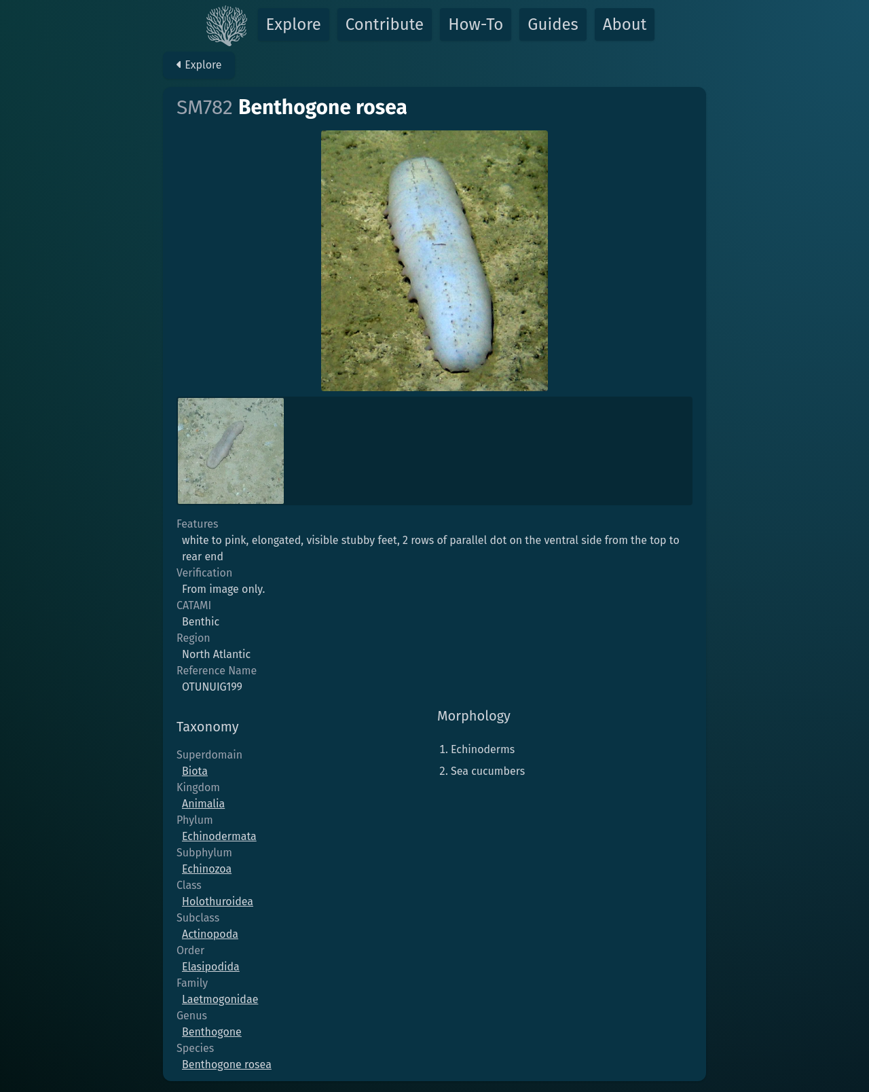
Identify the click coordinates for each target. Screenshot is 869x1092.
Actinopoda (210, 934)
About (625, 24)
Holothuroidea (217, 901)
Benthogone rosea (227, 1064)
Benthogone (212, 1031)
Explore (293, 24)
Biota (195, 771)
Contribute (385, 24)
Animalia (203, 803)
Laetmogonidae (220, 999)
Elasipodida (211, 966)
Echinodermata (219, 836)
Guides (553, 24)
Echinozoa (207, 868)
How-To (475, 24)
